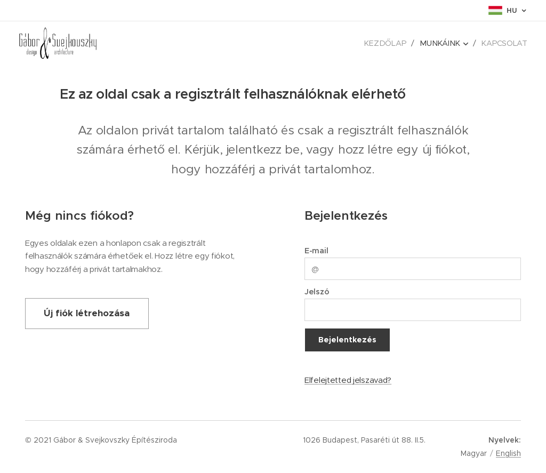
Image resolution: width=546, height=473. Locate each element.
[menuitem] (389, 43)
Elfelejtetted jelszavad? (347, 380)
